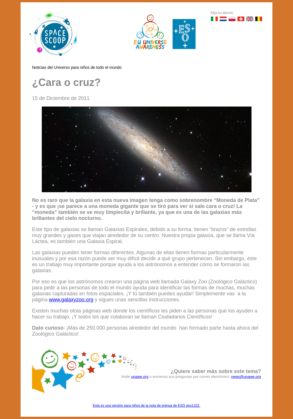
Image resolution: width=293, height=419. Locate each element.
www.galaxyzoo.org (71, 299)
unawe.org (140, 376)
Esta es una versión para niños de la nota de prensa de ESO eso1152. (146, 406)
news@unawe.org (246, 376)
